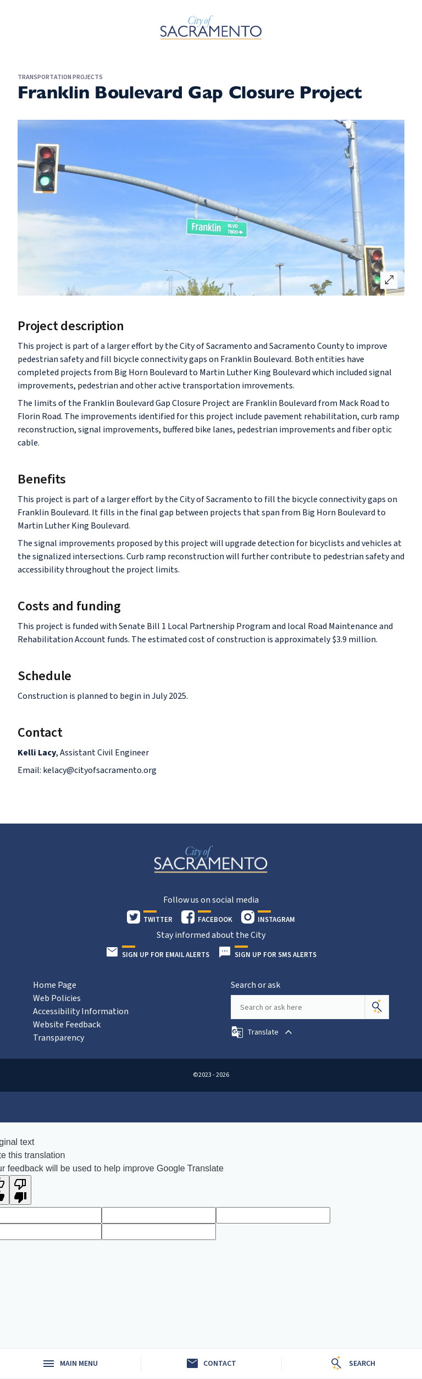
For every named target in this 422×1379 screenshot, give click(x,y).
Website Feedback (67, 1025)
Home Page (54, 985)
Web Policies (57, 998)
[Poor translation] (20, 1190)
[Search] (377, 1007)
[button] (263, 1032)
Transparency (58, 1038)
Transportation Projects (60, 77)
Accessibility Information (81, 1011)
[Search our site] (298, 1007)
